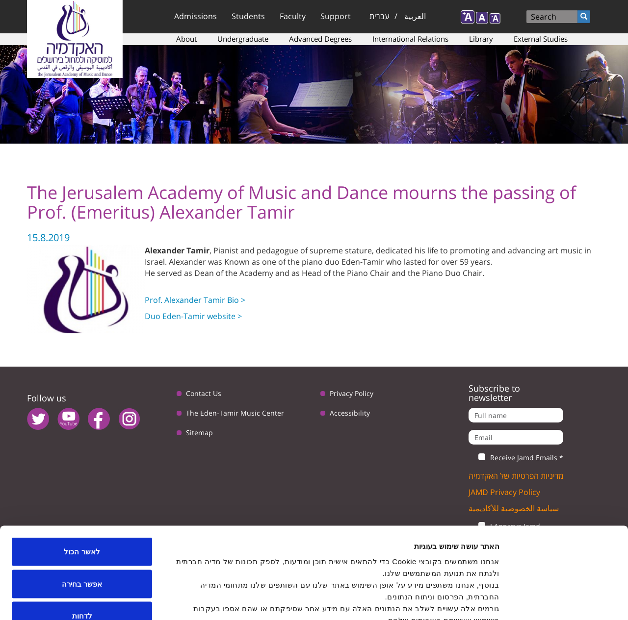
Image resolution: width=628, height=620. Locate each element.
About (186, 39)
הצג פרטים (166, 600)
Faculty (293, 16)
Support (335, 16)
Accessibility (350, 413)
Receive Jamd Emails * (516, 458)
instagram (129, 419)
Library (481, 39)
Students (248, 16)
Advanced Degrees (320, 39)
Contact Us (203, 393)
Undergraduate (242, 39)
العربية (415, 16)
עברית (379, 16)
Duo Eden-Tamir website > (193, 316)
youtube (68, 419)
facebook (99, 419)
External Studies (541, 39)
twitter (38, 419)
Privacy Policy (351, 393)
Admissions (195, 16)
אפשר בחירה (82, 524)
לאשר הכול (82, 491)
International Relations (410, 39)
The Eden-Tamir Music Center (235, 413)
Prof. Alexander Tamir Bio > (195, 300)
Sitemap (199, 432)
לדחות (82, 555)
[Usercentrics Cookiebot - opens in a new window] (565, 601)
